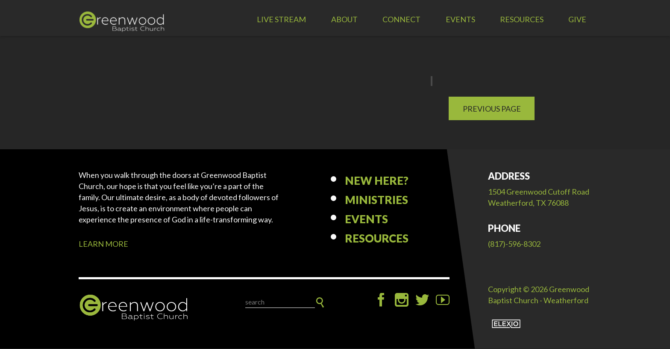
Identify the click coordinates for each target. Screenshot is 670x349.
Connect (401, 19)
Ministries (376, 200)
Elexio (506, 324)
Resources (522, 19)
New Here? (376, 181)
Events (460, 19)
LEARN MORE (103, 244)
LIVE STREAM (281, 19)
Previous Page (492, 109)
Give (577, 19)
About (344, 19)
